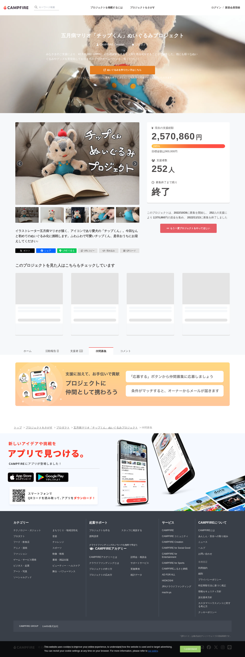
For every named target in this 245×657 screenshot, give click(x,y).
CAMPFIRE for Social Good (176, 548)
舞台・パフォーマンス (63, 571)
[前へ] (20, 163)
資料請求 (93, 536)
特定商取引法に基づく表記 (212, 585)
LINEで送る (67, 250)
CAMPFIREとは (206, 530)
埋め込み (109, 251)
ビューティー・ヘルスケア (66, 565)
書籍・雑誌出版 (60, 559)
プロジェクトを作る (99, 530)
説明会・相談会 (139, 557)
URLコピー (88, 251)
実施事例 (135, 569)
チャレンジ (58, 542)
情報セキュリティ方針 (209, 591)
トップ (18, 427)
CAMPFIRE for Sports (173, 563)
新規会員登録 (232, 7)
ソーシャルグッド (22, 577)
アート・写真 (20, 571)
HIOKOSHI (167, 580)
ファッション (20, 553)
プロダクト (140, 44)
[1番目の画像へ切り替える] (27, 215)
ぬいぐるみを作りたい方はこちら (122, 70)
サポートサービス (140, 563)
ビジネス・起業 (21, 565)
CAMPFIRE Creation (110, 44)
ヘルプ (201, 548)
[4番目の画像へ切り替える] (102, 215)
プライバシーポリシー (209, 579)
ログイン (216, 7)
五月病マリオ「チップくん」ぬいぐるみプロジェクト (106, 427)
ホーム (28, 350)
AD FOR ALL (168, 574)
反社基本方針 (205, 597)
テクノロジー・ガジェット (27, 530)
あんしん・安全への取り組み (213, 536)
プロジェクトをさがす (142, 7)
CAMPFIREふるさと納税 (175, 568)
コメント (125, 350)
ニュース (202, 542)
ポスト (25, 250)
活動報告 (52, 350)
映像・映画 (58, 553)
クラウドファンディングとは (104, 563)
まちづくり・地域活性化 (65, 530)
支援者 (76, 350)
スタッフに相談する (131, 530)
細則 (200, 573)
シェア (46, 250)
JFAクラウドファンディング (176, 586)
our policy (153, 651)
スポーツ (57, 548)
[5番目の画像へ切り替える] (127, 215)
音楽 (54, 536)
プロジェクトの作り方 (100, 569)
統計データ (136, 575)
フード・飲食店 (21, 542)
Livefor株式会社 (50, 626)
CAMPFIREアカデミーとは (103, 557)
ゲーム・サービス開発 (24, 559)
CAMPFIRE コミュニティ (175, 536)
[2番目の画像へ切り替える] (52, 215)
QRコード (129, 251)
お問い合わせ (205, 553)
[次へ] (135, 163)
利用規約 (202, 568)
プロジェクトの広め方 (100, 575)
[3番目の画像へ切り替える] (77, 215)
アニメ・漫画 (20, 548)
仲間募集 (101, 351)
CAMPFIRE (168, 530)
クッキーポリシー (207, 612)
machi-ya (166, 592)
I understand (190, 649)
